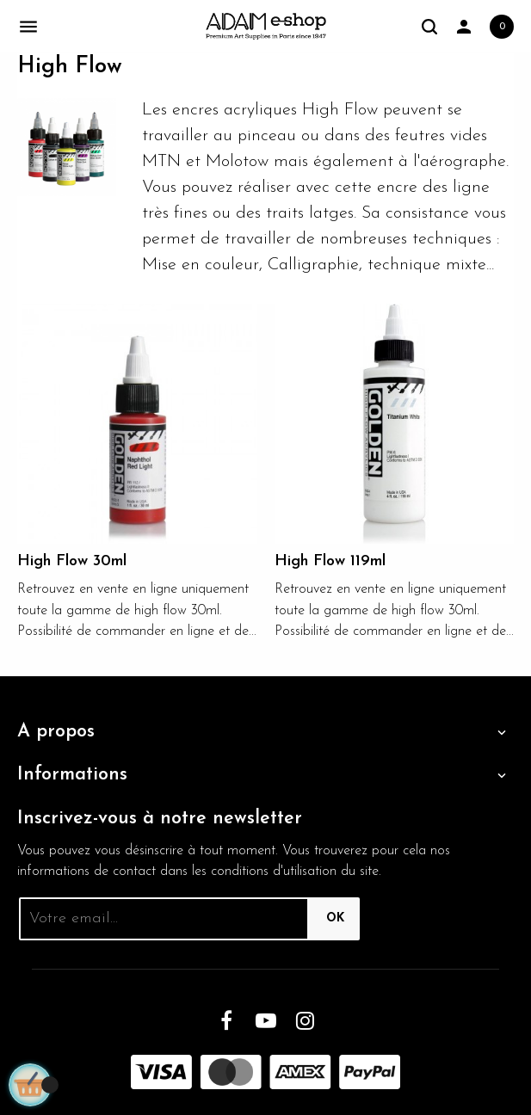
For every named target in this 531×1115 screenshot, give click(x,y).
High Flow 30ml (72, 561)
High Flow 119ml (330, 561)
